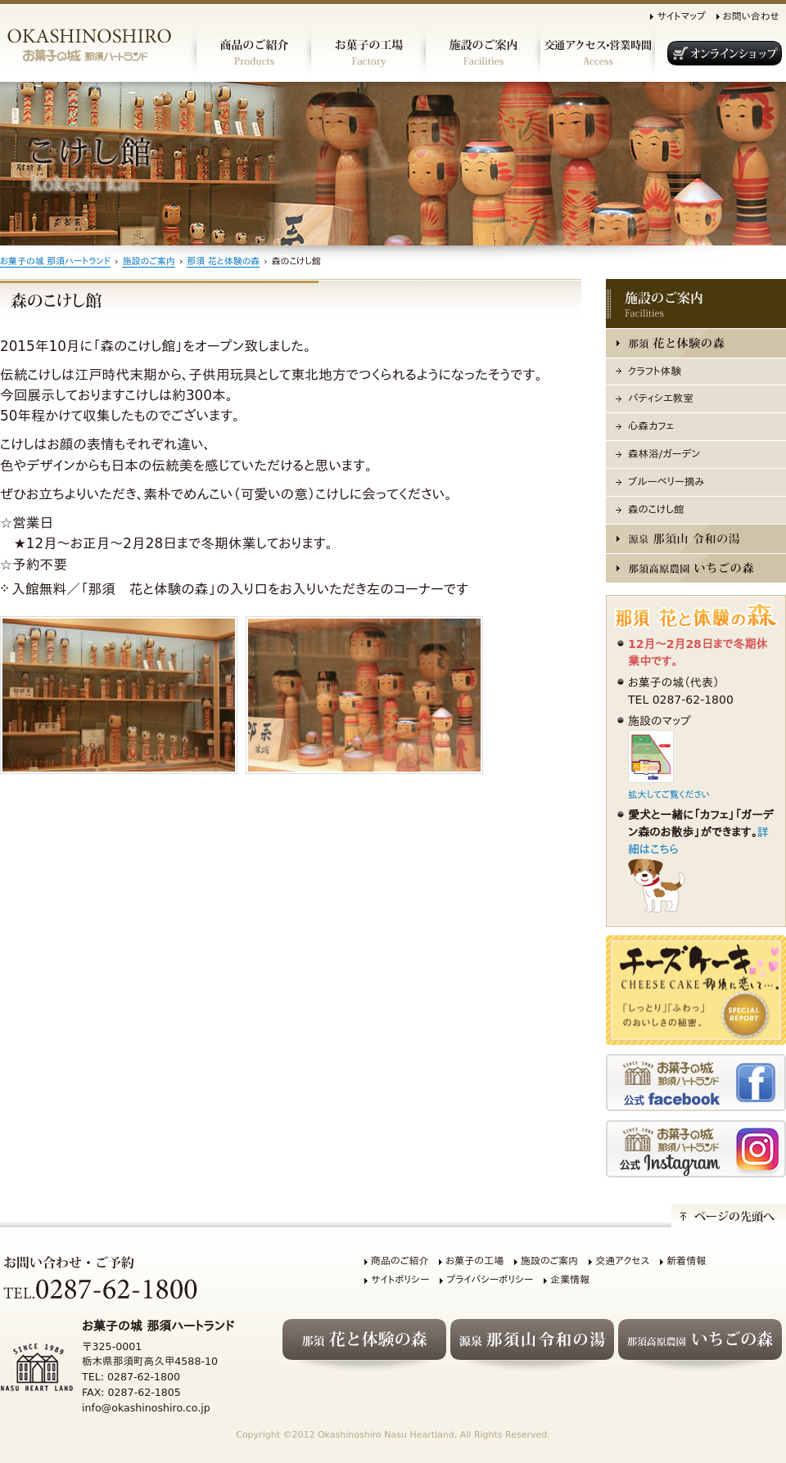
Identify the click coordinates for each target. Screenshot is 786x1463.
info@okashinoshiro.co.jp (146, 1408)
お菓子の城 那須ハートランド (55, 261)
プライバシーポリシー (489, 1279)
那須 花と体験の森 (223, 261)
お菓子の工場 (474, 1261)
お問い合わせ (751, 16)
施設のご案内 (148, 261)
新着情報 (686, 1261)
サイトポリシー (400, 1279)
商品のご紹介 (399, 1261)
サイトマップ (681, 16)
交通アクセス (622, 1261)
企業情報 (570, 1279)
